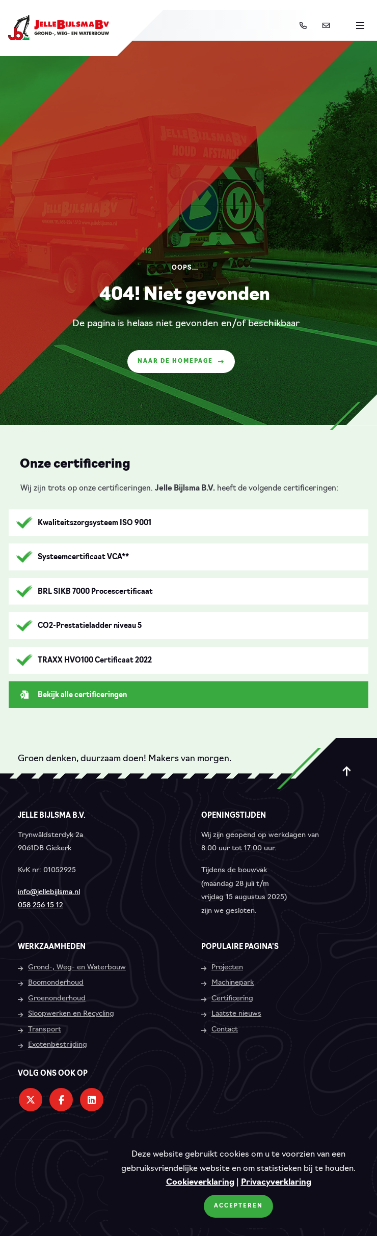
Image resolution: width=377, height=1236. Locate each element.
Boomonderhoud (56, 983)
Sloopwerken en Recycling (71, 1014)
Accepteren (238, 1206)
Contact (224, 1029)
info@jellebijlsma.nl (49, 892)
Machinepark (232, 983)
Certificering (232, 998)
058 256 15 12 (40, 905)
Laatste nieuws (236, 1014)
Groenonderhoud (57, 998)
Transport (44, 1029)
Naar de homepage (181, 361)
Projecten (227, 967)
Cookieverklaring (200, 1182)
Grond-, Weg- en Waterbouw (77, 967)
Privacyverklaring (276, 1182)
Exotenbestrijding (57, 1045)
